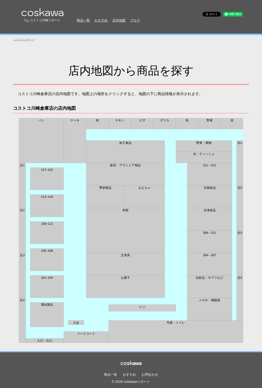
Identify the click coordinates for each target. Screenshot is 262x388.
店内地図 (119, 20)
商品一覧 (83, 20)
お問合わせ (150, 374)
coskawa (42, 13)
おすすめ (101, 20)
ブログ (135, 20)
